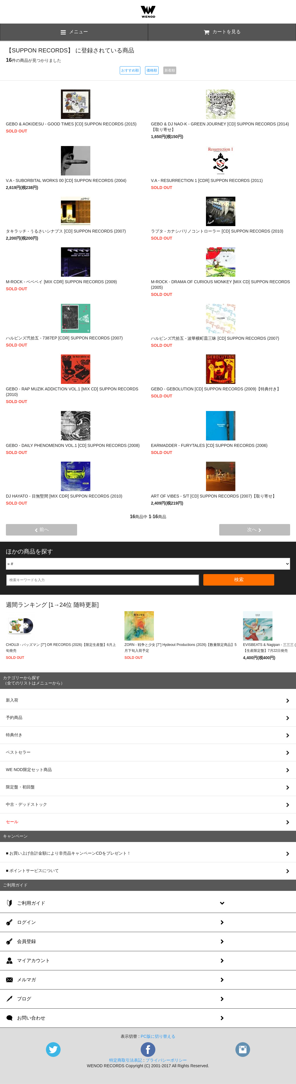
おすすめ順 (130, 70)
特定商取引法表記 (125, 1060)
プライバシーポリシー (166, 1060)
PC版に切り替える (158, 1036)
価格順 (152, 70)
